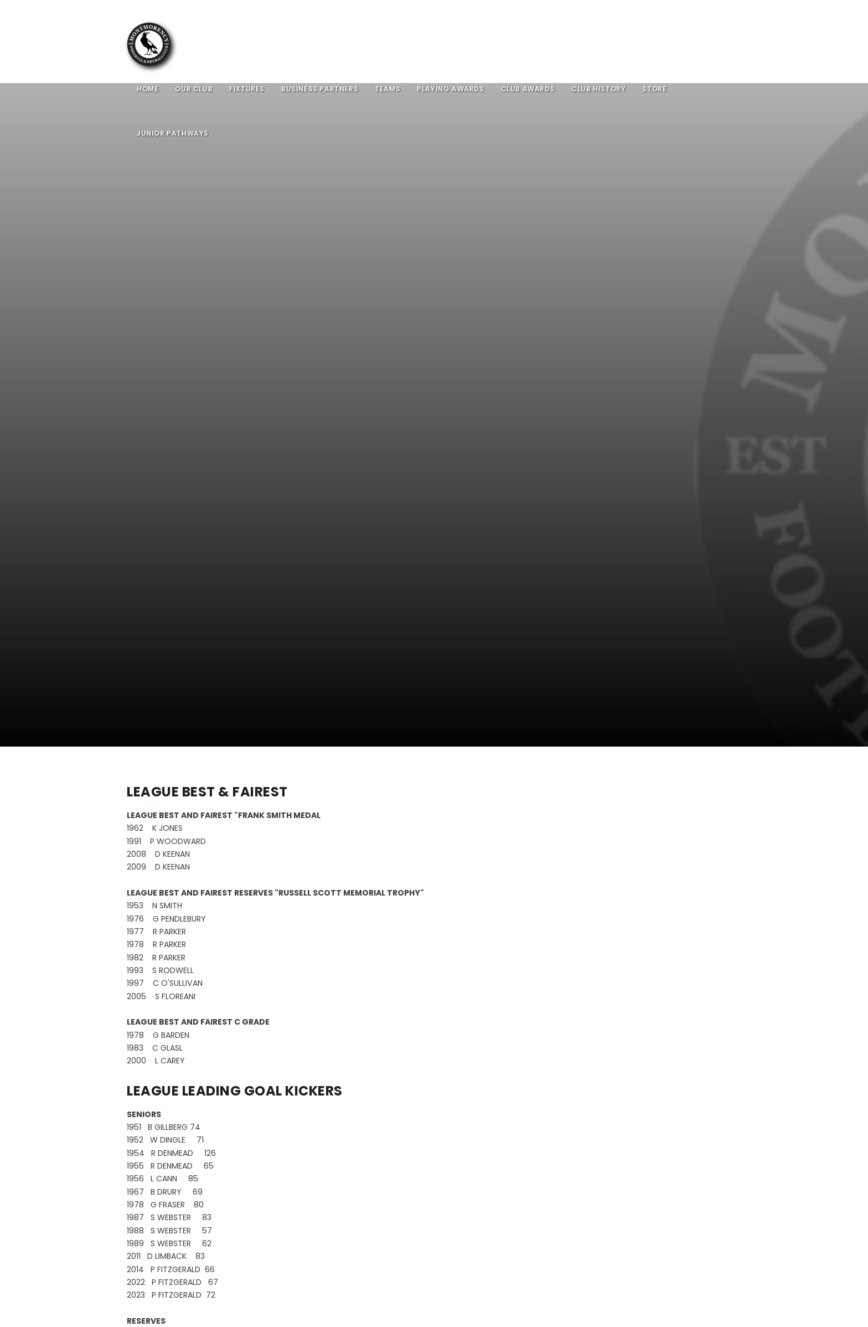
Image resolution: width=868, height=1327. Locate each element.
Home (147, 89)
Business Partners (319, 89)
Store (654, 89)
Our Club (194, 89)
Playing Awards (450, 89)
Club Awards (528, 89)
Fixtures (247, 89)
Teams (387, 89)
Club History (598, 89)
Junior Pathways (173, 133)
